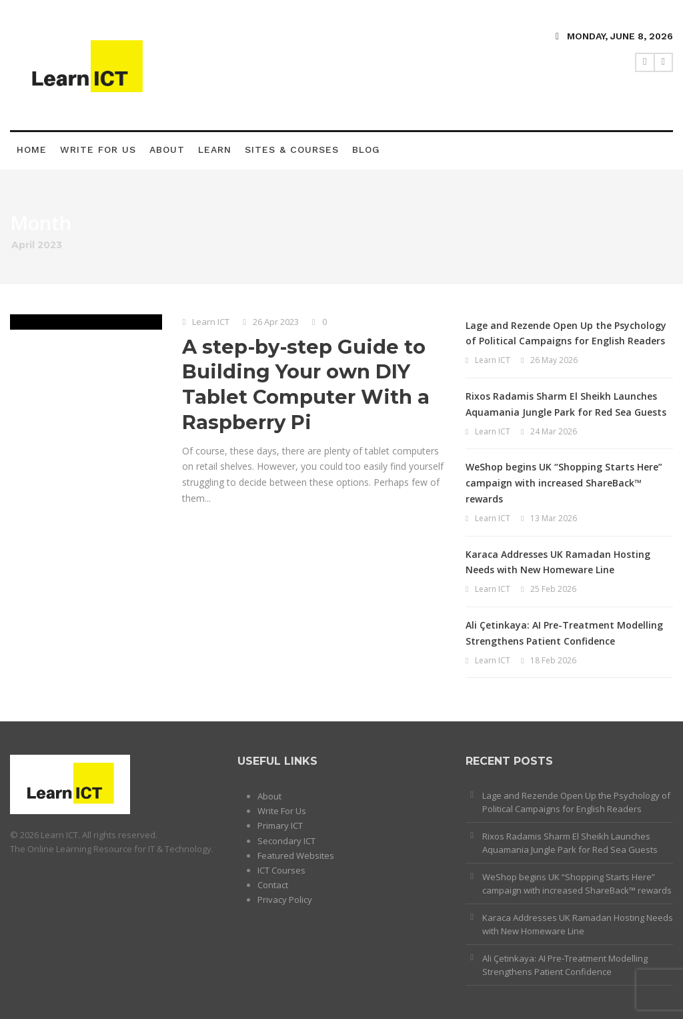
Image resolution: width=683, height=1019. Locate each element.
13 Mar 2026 (553, 518)
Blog (366, 149)
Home (32, 149)
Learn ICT (210, 322)
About (167, 149)
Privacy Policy (284, 900)
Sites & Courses (292, 149)
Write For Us (98, 149)
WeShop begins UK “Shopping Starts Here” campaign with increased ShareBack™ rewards (564, 482)
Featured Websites (295, 856)
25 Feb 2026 (553, 589)
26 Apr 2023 (276, 322)
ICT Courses (281, 870)
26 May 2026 (554, 360)
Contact (272, 885)
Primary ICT (280, 825)
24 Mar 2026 (553, 431)
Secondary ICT (286, 841)
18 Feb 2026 (553, 660)
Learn (214, 149)
